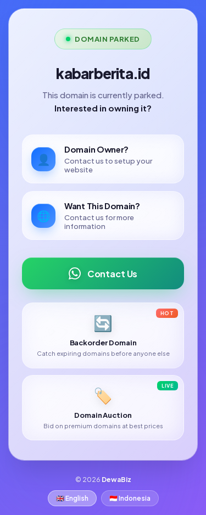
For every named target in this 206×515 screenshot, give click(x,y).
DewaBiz (116, 479)
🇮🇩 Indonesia (130, 498)
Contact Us (103, 273)
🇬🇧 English (72, 498)
